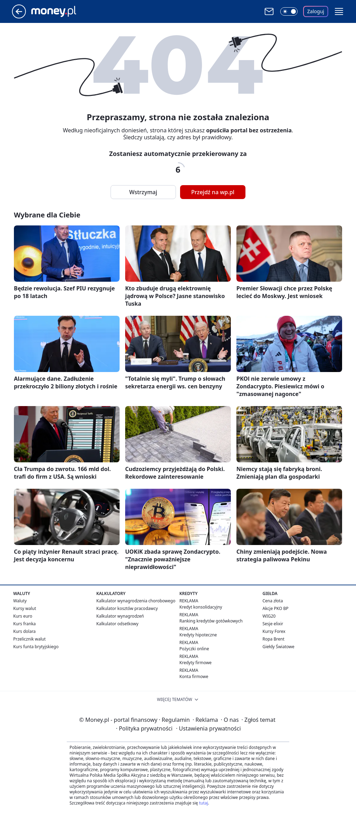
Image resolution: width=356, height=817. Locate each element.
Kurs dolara (24, 631)
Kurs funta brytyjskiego (35, 647)
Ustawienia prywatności (208, 728)
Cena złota (272, 601)
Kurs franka (24, 624)
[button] (339, 11)
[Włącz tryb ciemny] (289, 11)
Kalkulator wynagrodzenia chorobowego (135, 601)
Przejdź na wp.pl (212, 192)
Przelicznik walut (29, 639)
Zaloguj (315, 11)
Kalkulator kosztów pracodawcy (127, 608)
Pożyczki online (194, 649)
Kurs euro (22, 616)
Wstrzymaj (143, 192)
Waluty (20, 601)
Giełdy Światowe (278, 647)
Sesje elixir (272, 624)
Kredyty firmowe (195, 663)
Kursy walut (24, 608)
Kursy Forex (273, 631)
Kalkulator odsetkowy (117, 624)
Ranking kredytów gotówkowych (211, 621)
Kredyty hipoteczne (198, 635)
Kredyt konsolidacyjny (200, 607)
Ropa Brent (273, 639)
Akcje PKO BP (275, 608)
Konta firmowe (193, 676)
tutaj (203, 803)
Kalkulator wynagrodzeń (120, 616)
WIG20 (269, 616)
